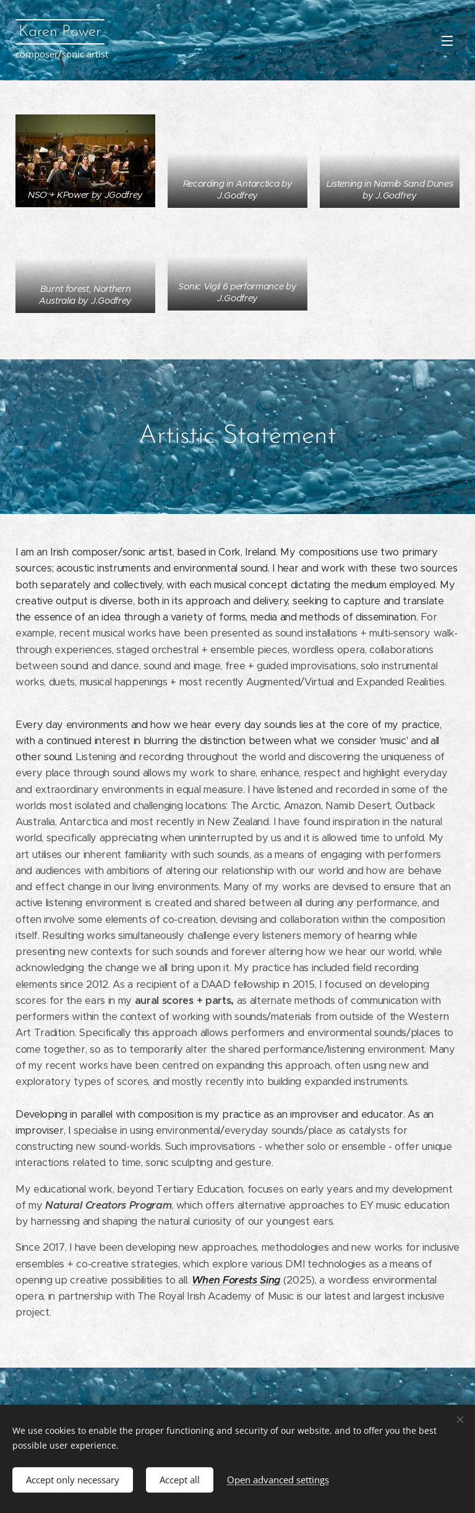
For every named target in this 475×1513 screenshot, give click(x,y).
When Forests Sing (236, 1280)
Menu (447, 40)
